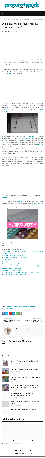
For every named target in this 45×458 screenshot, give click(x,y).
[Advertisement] (22, 46)
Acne (20, 307)
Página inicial (5, 19)
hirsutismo (10, 107)
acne (33, 105)
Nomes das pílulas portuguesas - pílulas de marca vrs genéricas (26, 378)
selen (18, 308)
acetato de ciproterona (23, 138)
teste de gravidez (7, 208)
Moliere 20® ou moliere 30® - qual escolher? (24, 361)
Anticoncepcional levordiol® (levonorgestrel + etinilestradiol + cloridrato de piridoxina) (25, 386)
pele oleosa (5, 308)
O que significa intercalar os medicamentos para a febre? (26, 410)
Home (15, 450)
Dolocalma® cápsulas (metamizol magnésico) (24, 369)
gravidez (31, 206)
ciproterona (25, 307)
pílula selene (12, 308)
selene (11, 19)
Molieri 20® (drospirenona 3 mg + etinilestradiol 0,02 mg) (25, 402)
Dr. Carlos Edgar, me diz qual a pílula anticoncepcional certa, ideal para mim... (23, 394)
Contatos (29, 450)
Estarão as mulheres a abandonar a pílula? (19, 441)
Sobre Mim (22, 450)
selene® (11, 73)
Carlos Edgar (6, 31)
